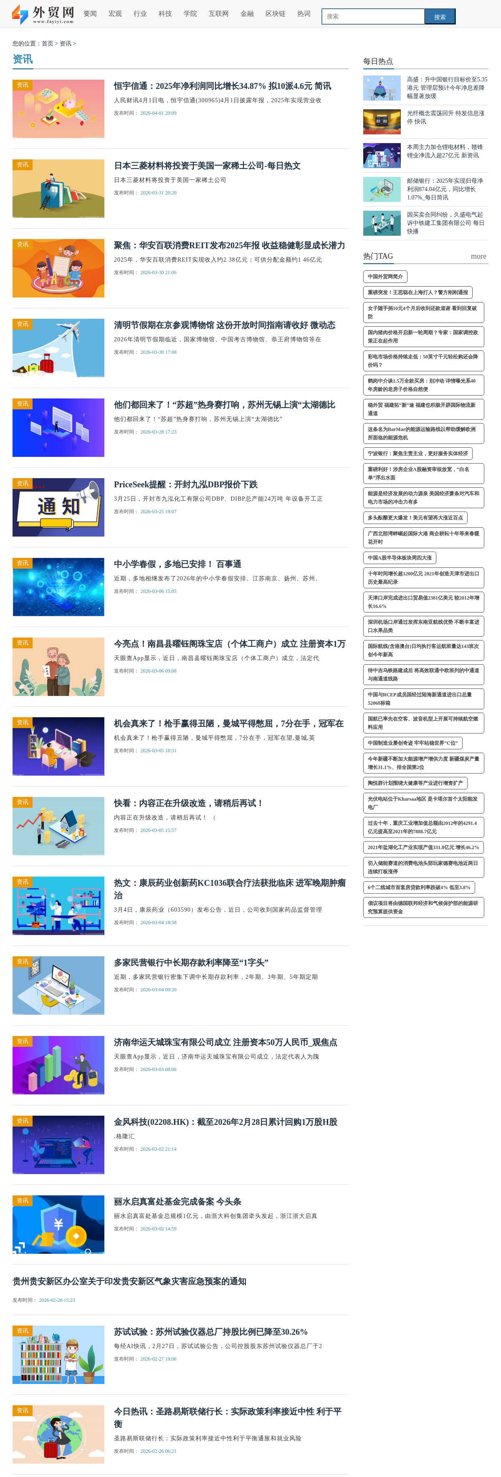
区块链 (276, 13)
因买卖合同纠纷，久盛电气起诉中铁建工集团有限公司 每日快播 (446, 223)
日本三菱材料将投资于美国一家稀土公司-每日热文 (207, 165)
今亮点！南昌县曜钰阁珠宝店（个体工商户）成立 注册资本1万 (230, 643)
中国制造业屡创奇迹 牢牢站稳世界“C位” (413, 743)
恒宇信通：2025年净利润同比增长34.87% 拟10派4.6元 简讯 (222, 86)
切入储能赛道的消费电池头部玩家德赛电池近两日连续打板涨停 (423, 867)
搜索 (440, 17)
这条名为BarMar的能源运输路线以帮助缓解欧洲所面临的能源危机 (422, 433)
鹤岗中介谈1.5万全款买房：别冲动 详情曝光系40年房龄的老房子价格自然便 (422, 385)
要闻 (90, 13)
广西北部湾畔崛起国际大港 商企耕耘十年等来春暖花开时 (423, 538)
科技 (165, 13)
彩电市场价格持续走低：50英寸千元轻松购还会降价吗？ (423, 361)
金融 (247, 13)
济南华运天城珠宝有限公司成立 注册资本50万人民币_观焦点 (225, 1042)
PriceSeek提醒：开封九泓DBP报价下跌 (186, 484)
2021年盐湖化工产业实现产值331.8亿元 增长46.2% (423, 847)
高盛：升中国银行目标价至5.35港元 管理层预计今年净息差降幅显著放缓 (447, 87)
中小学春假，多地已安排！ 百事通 (177, 564)
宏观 (115, 13)
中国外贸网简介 (385, 277)
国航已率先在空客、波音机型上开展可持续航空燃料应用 (423, 723)
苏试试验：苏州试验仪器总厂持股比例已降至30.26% (211, 1331)
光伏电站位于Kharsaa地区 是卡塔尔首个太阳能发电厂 (423, 803)
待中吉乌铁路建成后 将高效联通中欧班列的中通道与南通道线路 (423, 675)
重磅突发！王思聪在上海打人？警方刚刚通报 (418, 292)
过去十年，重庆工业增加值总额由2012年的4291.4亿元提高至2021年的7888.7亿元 (422, 827)
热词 (304, 13)
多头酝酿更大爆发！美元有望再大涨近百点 (415, 518)
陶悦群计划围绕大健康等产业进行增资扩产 (415, 783)
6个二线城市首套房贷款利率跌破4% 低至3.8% (419, 887)
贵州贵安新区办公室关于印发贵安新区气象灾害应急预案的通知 (129, 1281)
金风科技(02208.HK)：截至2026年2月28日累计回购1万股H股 (225, 1122)
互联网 (219, 13)
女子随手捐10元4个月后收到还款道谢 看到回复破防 (422, 312)
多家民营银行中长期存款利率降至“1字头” (191, 962)
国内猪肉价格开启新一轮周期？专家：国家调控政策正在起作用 (423, 337)
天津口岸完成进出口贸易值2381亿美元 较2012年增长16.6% (423, 602)
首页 (47, 43)
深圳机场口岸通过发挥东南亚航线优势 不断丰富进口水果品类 (423, 626)
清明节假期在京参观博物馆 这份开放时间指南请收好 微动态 (224, 325)
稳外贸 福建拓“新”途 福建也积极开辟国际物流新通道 (422, 409)
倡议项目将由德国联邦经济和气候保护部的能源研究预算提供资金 (423, 907)
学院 (190, 13)
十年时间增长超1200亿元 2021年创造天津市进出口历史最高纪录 (423, 578)
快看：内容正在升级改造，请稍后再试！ (189, 803)
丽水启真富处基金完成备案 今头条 (177, 1201)
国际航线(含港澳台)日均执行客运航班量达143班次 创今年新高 (423, 650)
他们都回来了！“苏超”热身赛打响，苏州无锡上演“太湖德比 (224, 404)
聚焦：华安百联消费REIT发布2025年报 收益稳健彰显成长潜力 (229, 245)
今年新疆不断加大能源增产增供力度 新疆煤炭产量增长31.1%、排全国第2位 (423, 763)
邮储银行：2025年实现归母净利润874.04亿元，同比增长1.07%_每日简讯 (445, 189)
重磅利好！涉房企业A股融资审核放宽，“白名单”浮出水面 (418, 473)
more (478, 256)
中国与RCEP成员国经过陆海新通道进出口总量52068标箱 (420, 699)
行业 (140, 13)
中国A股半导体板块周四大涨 (400, 558)
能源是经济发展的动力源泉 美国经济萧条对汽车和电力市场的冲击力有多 (423, 498)
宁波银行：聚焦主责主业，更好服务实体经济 (418, 453)
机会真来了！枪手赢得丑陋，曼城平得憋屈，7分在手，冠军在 (229, 723)
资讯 (65, 43)
